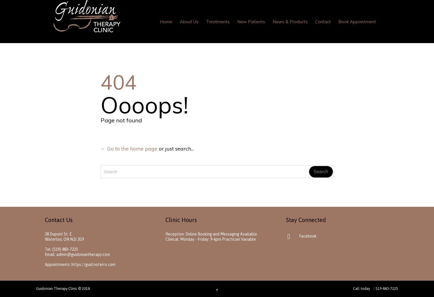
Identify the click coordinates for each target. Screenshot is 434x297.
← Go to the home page (129, 148)
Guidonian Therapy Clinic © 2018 (63, 289)
